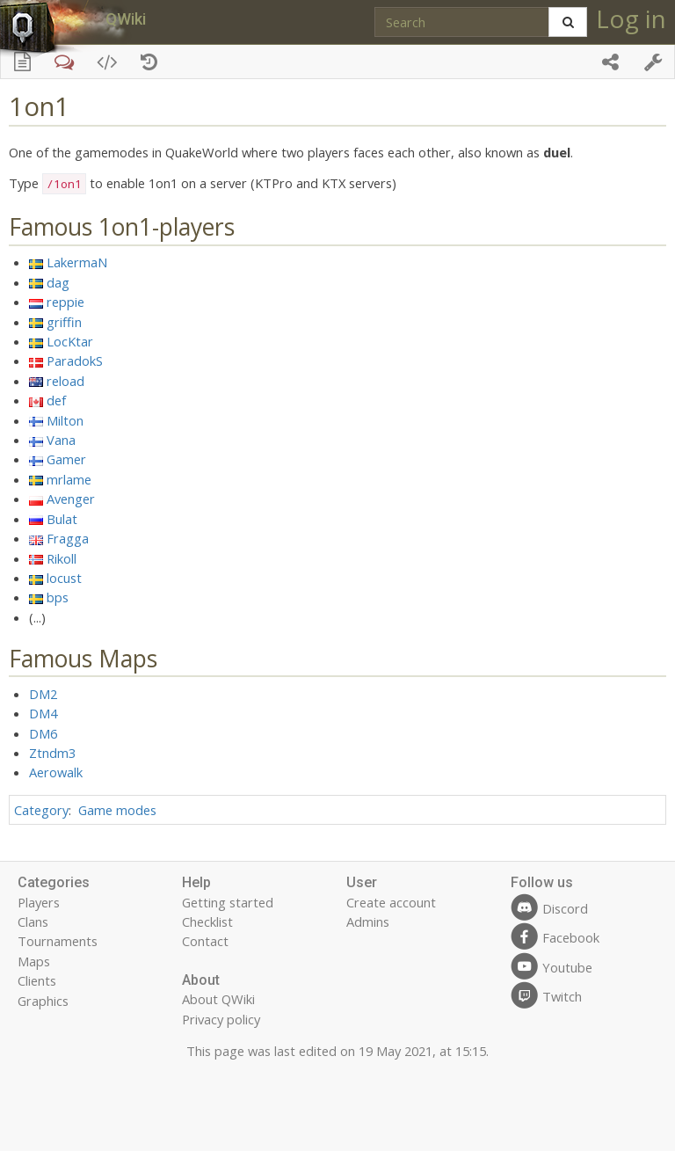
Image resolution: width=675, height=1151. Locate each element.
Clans (33, 921)
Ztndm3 (52, 752)
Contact (205, 941)
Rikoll (61, 558)
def (56, 400)
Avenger (71, 498)
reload (65, 381)
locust (64, 577)
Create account (391, 902)
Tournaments (58, 941)
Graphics (43, 1000)
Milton (65, 420)
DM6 (43, 733)
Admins (367, 921)
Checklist (207, 921)
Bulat (62, 519)
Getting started (227, 902)
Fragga (68, 538)
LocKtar (70, 341)
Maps (34, 961)
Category (41, 810)
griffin (64, 322)
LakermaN (77, 262)
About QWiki (218, 999)
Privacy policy (221, 1019)
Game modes (117, 810)
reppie (65, 301)
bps (58, 597)
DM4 (43, 713)
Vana (61, 439)
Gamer (66, 459)
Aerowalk (56, 772)
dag (58, 282)
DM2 (43, 694)
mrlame (69, 479)
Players (39, 902)
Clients (37, 980)
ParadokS (75, 360)
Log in (631, 18)
